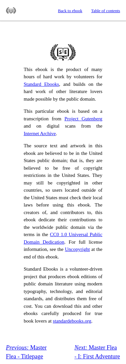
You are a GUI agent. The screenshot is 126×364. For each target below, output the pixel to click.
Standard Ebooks (11, 10)
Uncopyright (77, 249)
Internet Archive (40, 133)
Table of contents (105, 11)
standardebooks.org (72, 321)
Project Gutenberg (83, 118)
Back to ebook (70, 11)
